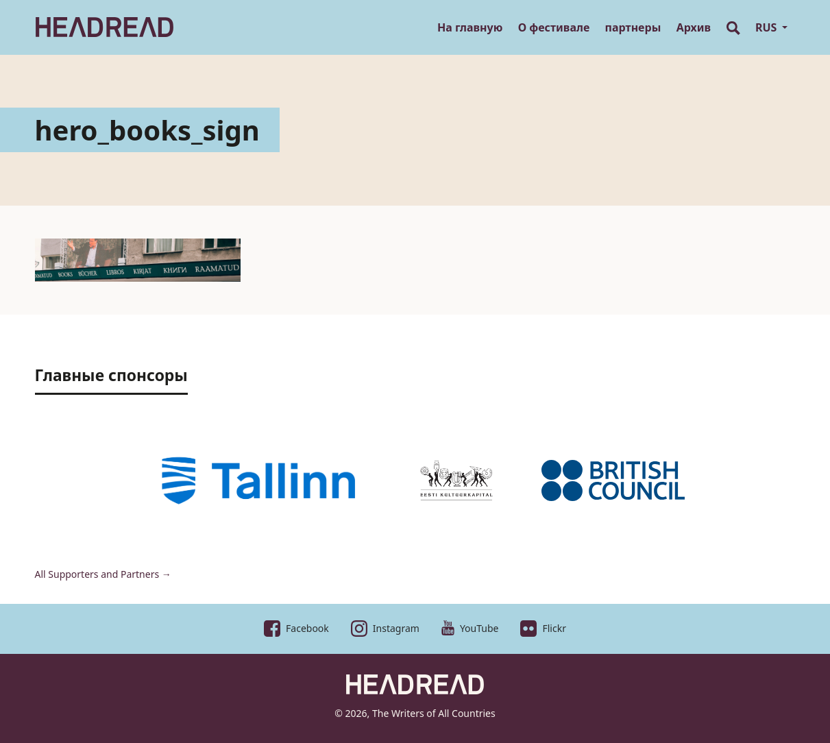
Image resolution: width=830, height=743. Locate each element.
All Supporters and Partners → (103, 574)
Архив (693, 27)
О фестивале (554, 27)
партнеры (633, 27)
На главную (469, 27)
